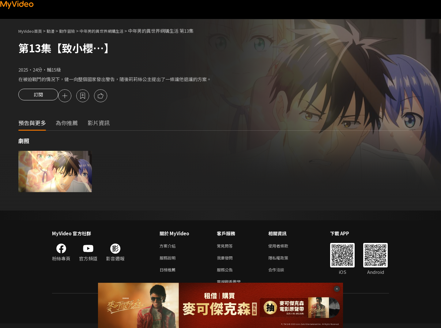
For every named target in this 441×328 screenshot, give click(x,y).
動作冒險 (74, 31)
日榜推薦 (169, 273)
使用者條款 (283, 247)
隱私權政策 (283, 260)
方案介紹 (169, 247)
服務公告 (226, 273)
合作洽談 (281, 273)
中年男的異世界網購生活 (113, 31)
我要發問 (226, 260)
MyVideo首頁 (32, 31)
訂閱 (38, 96)
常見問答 (226, 247)
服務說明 (169, 260)
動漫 (55, 31)
